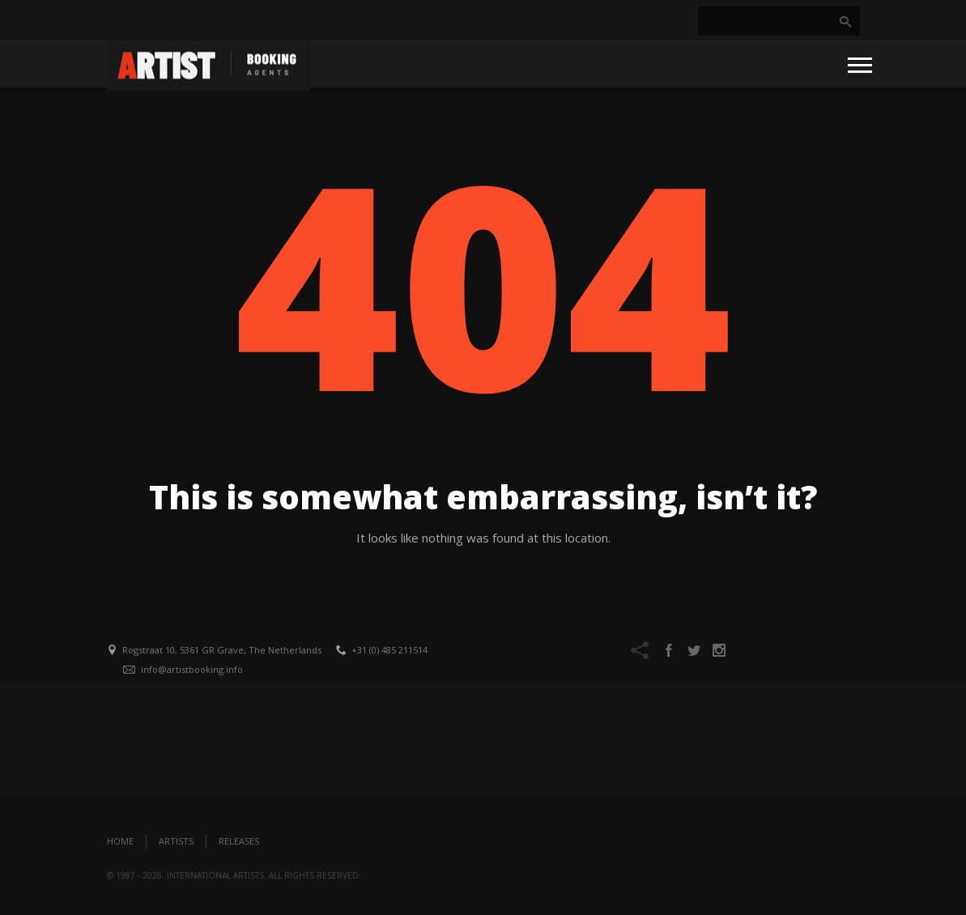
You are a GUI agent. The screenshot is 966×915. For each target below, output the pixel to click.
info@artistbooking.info (192, 669)
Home (120, 841)
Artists (176, 841)
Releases (239, 841)
